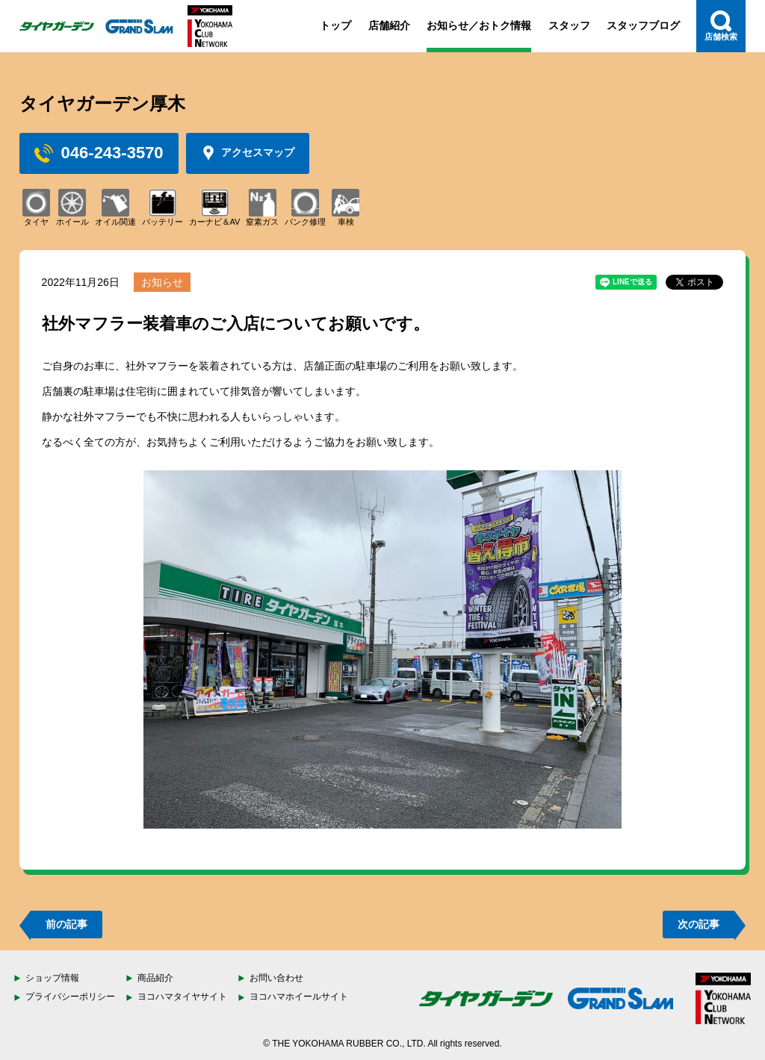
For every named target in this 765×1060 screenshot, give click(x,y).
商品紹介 (155, 978)
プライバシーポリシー (70, 996)
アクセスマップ (247, 153)
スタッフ (569, 25)
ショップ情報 (52, 978)
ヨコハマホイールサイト (299, 996)
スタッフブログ (643, 25)
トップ (335, 25)
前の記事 (66, 924)
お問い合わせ (276, 978)
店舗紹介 (389, 25)
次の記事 (698, 924)
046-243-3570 (99, 153)
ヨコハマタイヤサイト (182, 996)
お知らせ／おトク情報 (479, 25)
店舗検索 (720, 25)
